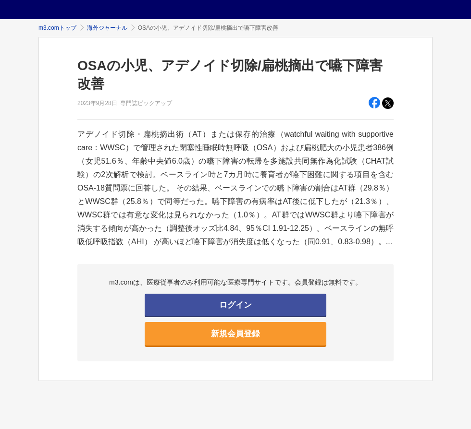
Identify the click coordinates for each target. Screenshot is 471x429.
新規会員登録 (235, 333)
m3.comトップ (57, 27)
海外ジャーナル (107, 27)
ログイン (235, 305)
